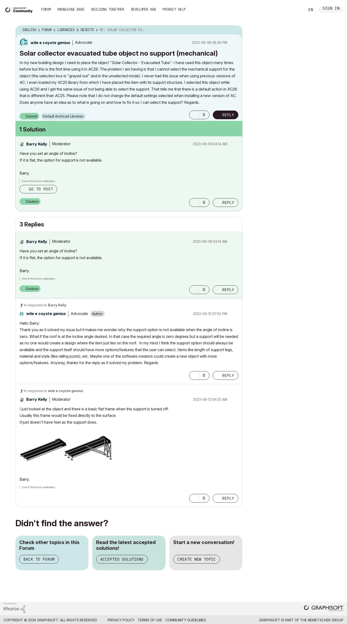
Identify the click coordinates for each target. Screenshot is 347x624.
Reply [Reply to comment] (228, 202)
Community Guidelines (185, 620)
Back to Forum (39, 559)
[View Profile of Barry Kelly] (36, 144)
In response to (45, 305)
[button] (194, 115)
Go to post (41, 189)
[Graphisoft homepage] (323, 608)
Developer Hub (143, 9)
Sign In (331, 9)
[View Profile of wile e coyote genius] (50, 42)
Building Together (107, 9)
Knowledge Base (71, 9)
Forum (46, 9)
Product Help (174, 9)
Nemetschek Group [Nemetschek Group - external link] (325, 620)
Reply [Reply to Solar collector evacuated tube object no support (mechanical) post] (228, 114)
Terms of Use (150, 620)
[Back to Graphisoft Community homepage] (20, 9)
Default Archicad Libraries (63, 116)
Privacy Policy (121, 620)
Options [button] (236, 30)
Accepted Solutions (122, 559)
